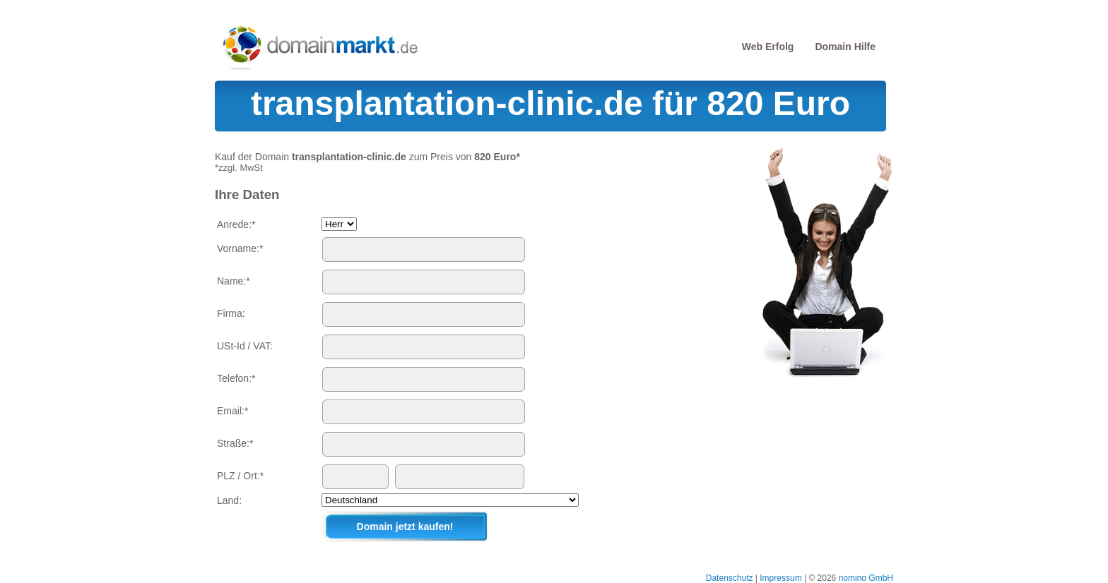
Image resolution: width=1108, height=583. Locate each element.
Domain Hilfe (845, 46)
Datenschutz (729, 578)
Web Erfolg (768, 46)
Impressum (780, 578)
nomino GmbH (866, 578)
